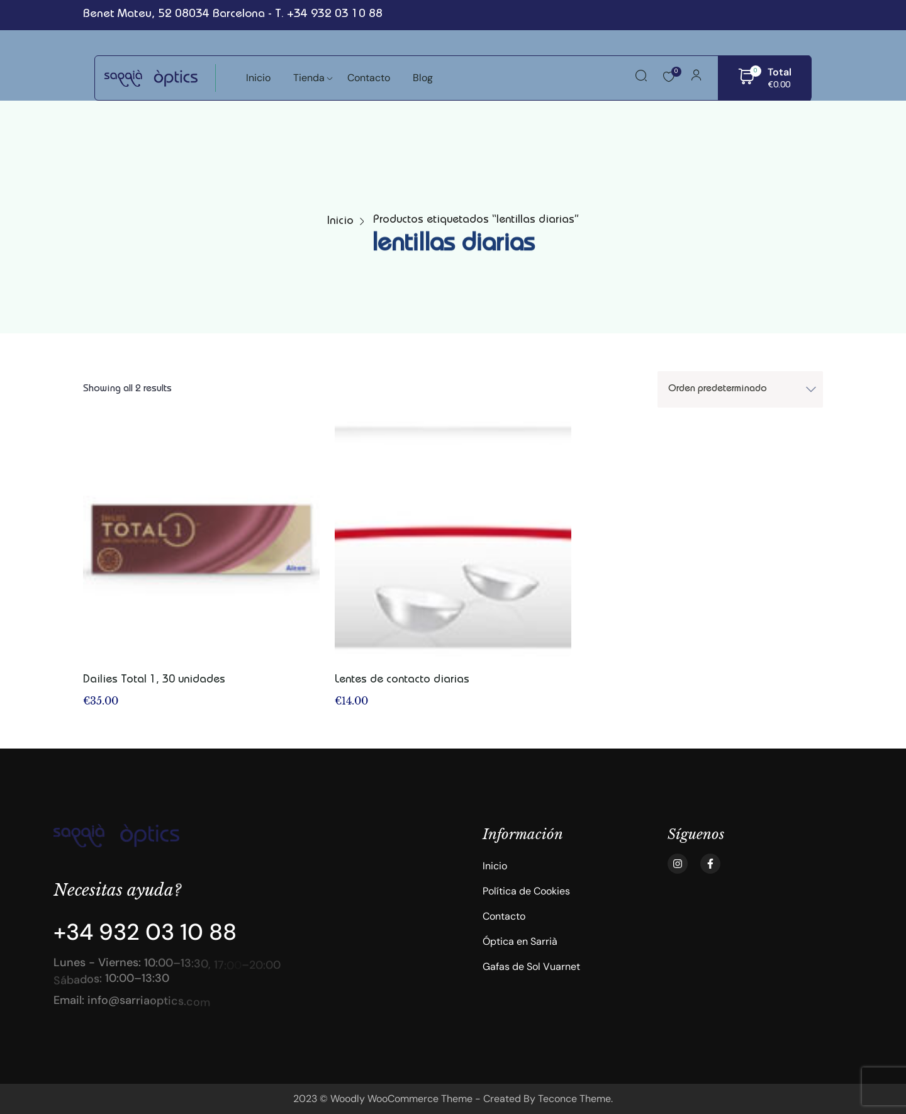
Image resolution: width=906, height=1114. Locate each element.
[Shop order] (740, 389)
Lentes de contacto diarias (402, 680)
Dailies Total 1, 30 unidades (154, 680)
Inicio (340, 221)
